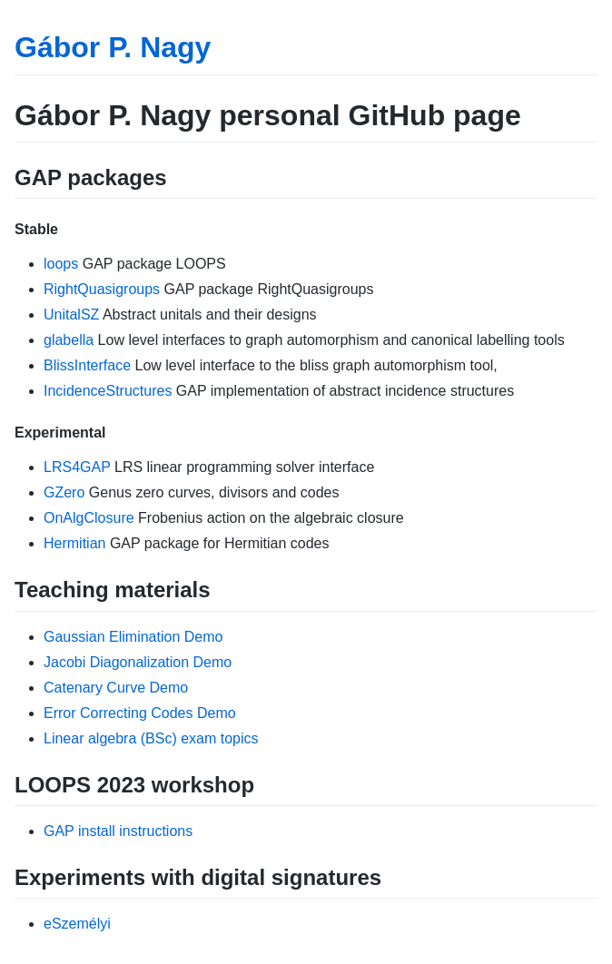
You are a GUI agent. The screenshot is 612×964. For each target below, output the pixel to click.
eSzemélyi (77, 923)
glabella (69, 340)
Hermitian (74, 543)
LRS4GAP (77, 467)
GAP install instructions (118, 831)
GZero (64, 492)
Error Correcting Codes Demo (140, 713)
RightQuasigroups (102, 289)
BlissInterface (87, 365)
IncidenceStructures (108, 390)
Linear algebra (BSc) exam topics (151, 738)
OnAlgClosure (89, 518)
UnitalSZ (71, 314)
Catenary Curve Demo (116, 687)
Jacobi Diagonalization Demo (138, 662)
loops (61, 263)
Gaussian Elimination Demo (133, 636)
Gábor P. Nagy (113, 47)
